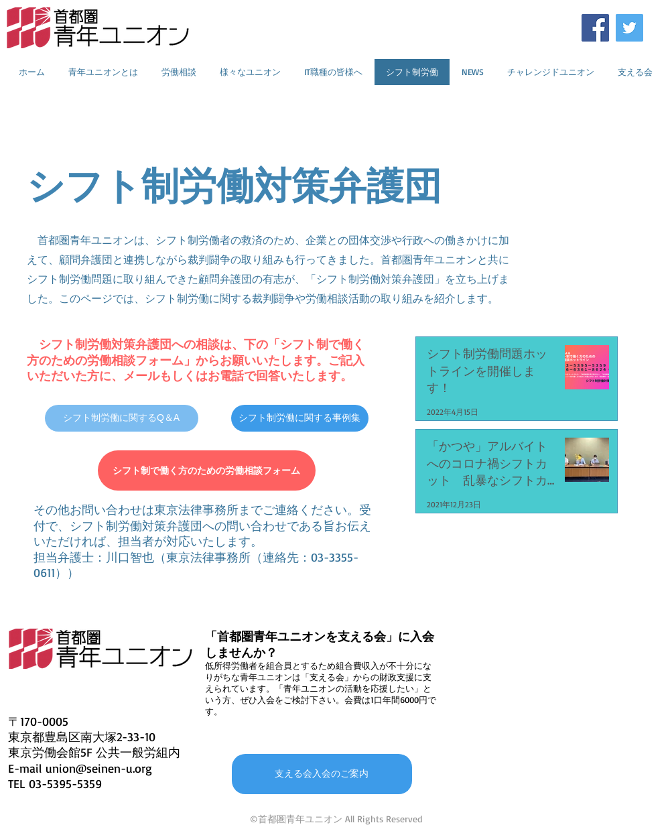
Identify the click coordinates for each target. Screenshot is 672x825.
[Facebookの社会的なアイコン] (595, 28)
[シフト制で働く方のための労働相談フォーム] (207, 470)
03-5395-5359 (65, 783)
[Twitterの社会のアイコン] (629, 28)
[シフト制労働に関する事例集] (299, 418)
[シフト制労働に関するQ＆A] (121, 418)
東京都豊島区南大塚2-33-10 (81, 736)
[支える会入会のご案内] (322, 774)
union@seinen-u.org (99, 768)
